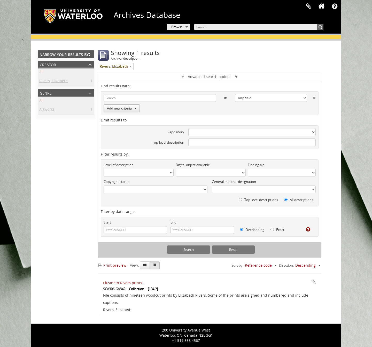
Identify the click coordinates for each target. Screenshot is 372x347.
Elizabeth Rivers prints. (123, 282)
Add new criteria (121, 108)
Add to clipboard (313, 281)
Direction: (286, 265)
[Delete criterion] (311, 97)
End (173, 222)
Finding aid (256, 165)
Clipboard (308, 6)
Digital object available (193, 165)
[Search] (258, 27)
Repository (175, 132)
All (41, 72)
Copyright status (116, 181)
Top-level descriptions (258, 199)
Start (107, 222)
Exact (277, 229)
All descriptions (298, 199)
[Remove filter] (131, 66)
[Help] (306, 229)
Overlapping (252, 229)
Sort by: (237, 265)
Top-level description (168, 142)
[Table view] (155, 265)
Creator (48, 64)
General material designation (234, 181)
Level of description (119, 165)
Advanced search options (210, 76)
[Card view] (145, 265)
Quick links (334, 6)
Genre (46, 92)
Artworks (47, 110)
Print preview (112, 265)
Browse (177, 27)
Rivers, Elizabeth (53, 81)
